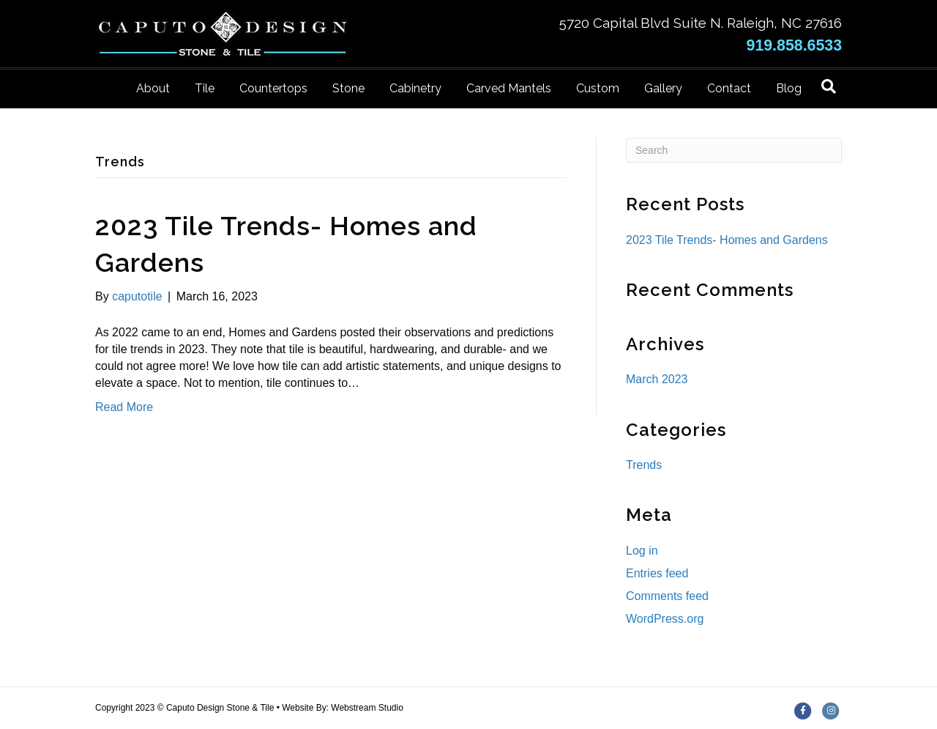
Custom (597, 88)
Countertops (273, 88)
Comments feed (667, 596)
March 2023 (657, 379)
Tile (204, 88)
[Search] (828, 86)
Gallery (663, 88)
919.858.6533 (794, 45)
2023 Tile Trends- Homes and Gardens (727, 240)
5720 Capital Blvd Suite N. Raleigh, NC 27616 (700, 23)
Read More (124, 407)
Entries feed (657, 573)
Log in (642, 550)
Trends (644, 465)
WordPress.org (664, 619)
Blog (789, 88)
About (153, 88)
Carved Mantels (508, 88)
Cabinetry (415, 88)
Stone (348, 88)
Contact (729, 88)
